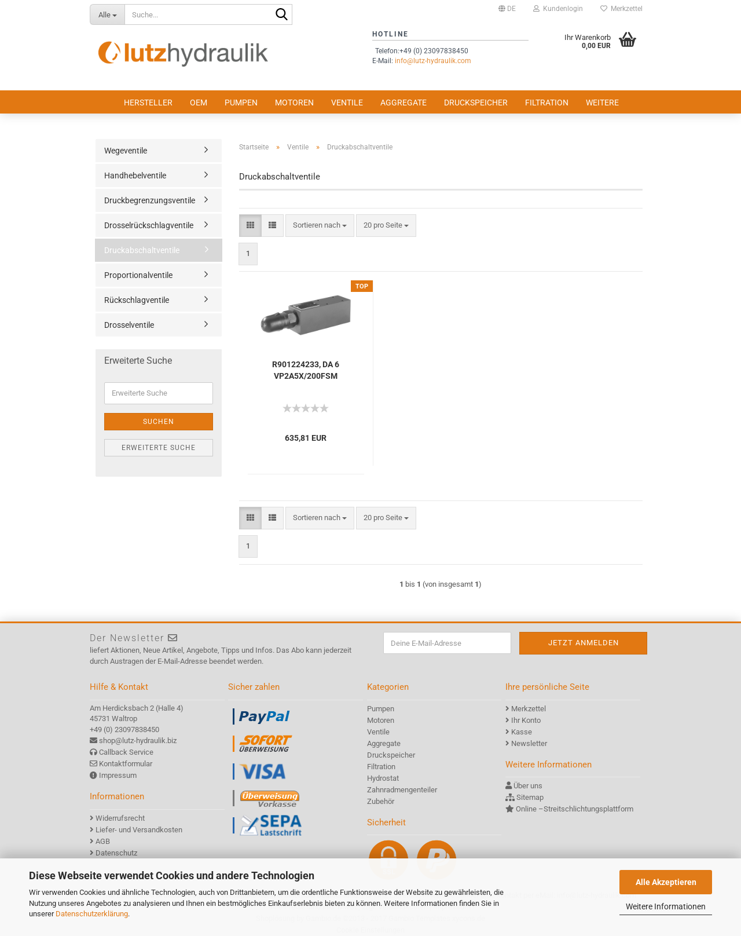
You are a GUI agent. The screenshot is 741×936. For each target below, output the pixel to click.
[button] (507, 8)
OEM (198, 102)
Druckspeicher (476, 102)
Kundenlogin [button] (558, 9)
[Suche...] (107, 14)
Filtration (546, 102)
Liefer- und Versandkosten (139, 829)
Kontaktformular (125, 763)
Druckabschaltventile (141, 250)
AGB (103, 841)
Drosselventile (129, 325)
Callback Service (126, 752)
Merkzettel (621, 9)
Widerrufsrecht (120, 818)
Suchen (158, 422)
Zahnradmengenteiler (402, 789)
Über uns (527, 785)
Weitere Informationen (666, 906)
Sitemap (530, 797)
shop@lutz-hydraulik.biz (138, 740)
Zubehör (380, 801)
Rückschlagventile (136, 300)
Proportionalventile (138, 275)
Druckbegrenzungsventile (149, 200)
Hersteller (148, 102)
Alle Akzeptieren (666, 882)
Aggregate (403, 102)
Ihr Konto (526, 720)
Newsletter (529, 743)
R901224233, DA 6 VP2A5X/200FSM (305, 370)
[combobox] (319, 225)
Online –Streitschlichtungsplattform (574, 809)
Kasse (521, 731)
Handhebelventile (135, 175)
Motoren (294, 102)
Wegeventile (125, 150)
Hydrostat (383, 778)
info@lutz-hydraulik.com (433, 61)
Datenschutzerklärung (92, 913)
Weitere (602, 102)
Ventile (347, 102)
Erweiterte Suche (159, 448)
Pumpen (241, 102)
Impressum (118, 775)
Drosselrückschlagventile (148, 225)
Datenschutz (116, 853)
